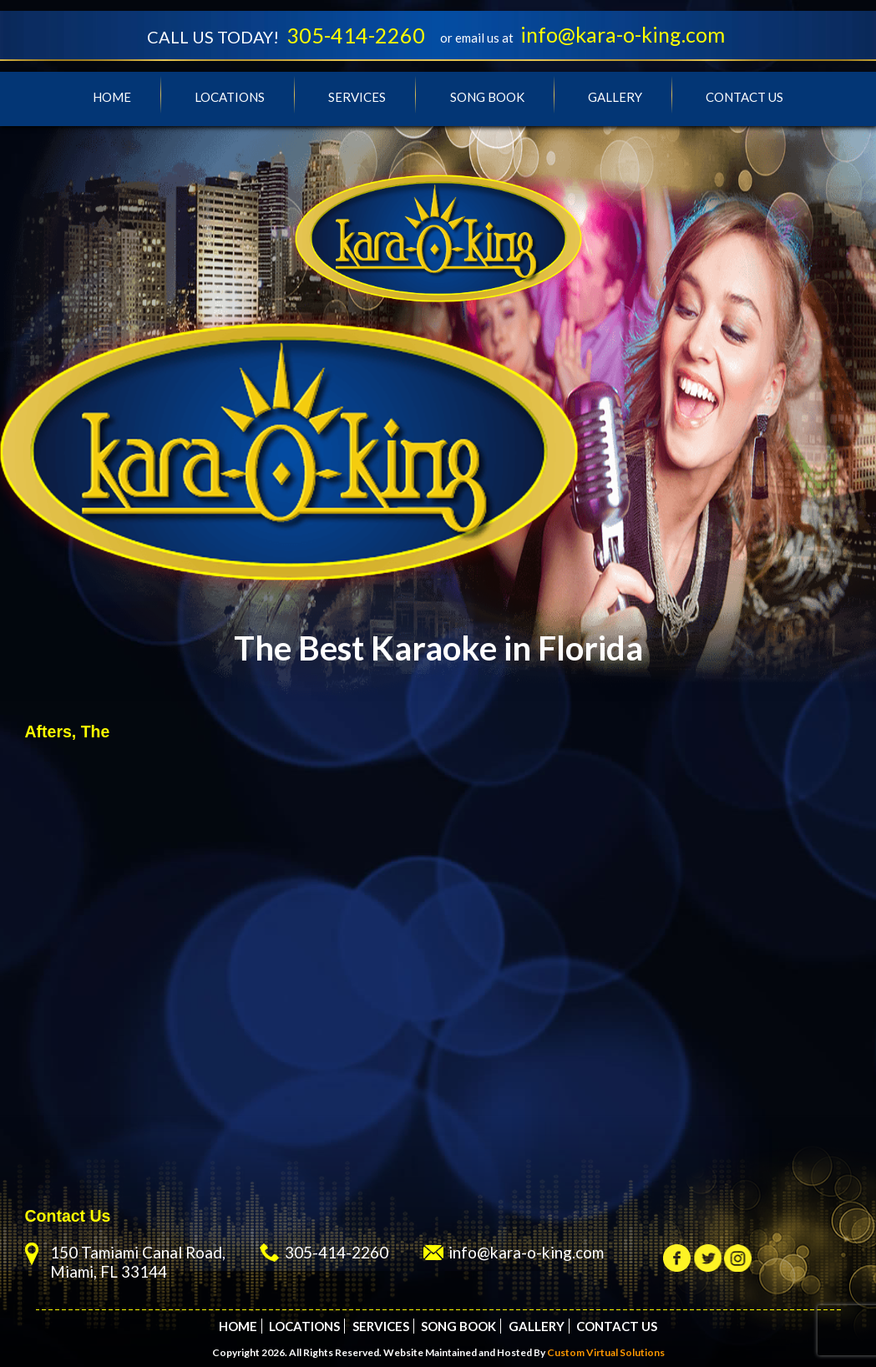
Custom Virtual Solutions (606, 1352)
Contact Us (744, 96)
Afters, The (67, 731)
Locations (230, 96)
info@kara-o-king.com (622, 34)
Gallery (615, 96)
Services (357, 96)
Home (112, 96)
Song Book (487, 96)
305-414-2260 (355, 35)
